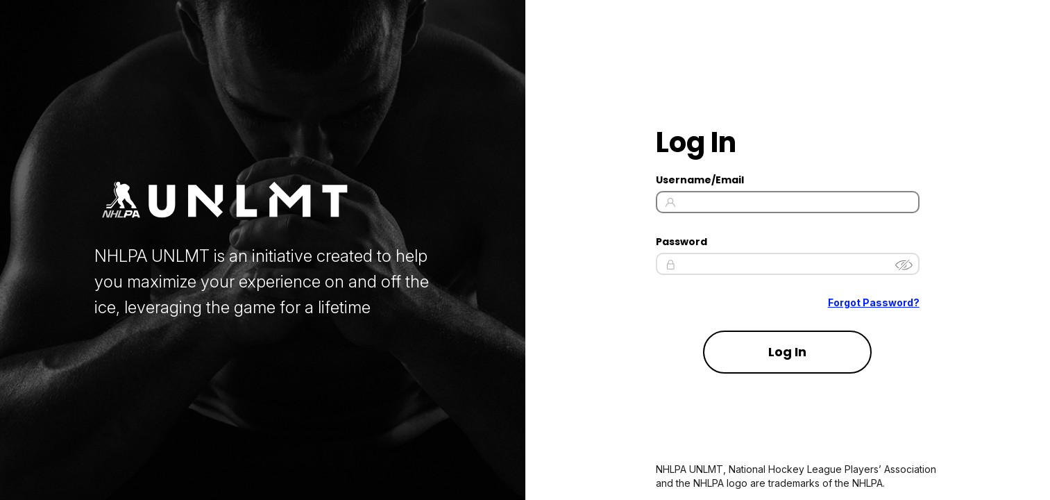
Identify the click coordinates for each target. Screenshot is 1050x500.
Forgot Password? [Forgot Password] (874, 302)
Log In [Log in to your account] (787, 351)
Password (681, 241)
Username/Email (700, 179)
